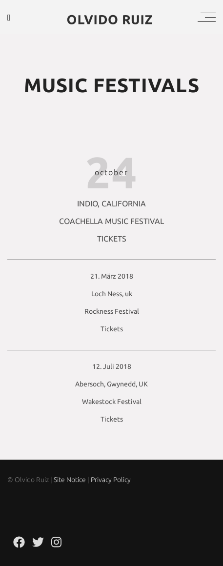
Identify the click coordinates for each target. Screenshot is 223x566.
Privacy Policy (111, 480)
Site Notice (70, 480)
